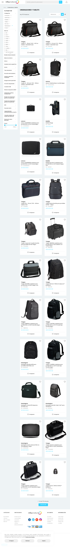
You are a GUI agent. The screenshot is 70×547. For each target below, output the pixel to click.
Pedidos (49, 521)
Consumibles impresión (17, 519)
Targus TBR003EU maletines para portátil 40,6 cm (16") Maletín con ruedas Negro (54, 244)
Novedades (6, 516)
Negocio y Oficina (16, 522)
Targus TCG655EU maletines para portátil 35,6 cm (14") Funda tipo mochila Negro (54, 366)
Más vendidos (7, 520)
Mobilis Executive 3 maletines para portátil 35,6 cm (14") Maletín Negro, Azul (55, 164)
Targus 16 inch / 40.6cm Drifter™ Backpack (54, 486)
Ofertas (5, 518)
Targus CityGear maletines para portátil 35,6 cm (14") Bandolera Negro (30, 486)
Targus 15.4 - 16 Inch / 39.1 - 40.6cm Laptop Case (30, 204)
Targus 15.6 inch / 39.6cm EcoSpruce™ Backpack (55, 284)
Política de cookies (60, 522)
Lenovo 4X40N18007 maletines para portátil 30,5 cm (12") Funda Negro (30, 123)
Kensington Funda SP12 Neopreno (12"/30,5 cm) (29, 406)
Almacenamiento (18, 524)
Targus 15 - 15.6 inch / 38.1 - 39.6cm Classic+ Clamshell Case (30, 83)
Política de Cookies (30, 537)
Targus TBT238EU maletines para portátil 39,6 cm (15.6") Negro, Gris (29, 284)
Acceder (49, 516)
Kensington (24, 362)
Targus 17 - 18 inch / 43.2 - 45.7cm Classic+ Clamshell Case (29, 44)
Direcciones (50, 520)
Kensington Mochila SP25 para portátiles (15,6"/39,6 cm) (28, 365)
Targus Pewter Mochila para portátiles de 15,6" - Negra (55, 204)
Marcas (5, 521)
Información (50, 518)
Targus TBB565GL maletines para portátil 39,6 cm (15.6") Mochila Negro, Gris (30, 325)
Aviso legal (60, 516)
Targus (23, 41)
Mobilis (48, 121)
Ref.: (22, 46)
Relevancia (55, 14)
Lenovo (48, 81)
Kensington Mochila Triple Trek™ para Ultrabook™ (55, 406)
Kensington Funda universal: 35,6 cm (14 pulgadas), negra (30, 445)
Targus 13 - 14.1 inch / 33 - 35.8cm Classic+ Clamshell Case (54, 44)
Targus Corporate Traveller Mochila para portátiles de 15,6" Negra (30, 243)
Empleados (50, 523)
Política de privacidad (60, 519)
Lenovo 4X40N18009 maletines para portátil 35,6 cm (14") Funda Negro (30, 163)
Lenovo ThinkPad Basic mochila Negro (55, 83)
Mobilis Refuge (49, 123)
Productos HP (17, 516)
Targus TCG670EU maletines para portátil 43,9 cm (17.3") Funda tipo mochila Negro (54, 325)
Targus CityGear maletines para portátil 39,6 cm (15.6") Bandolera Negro (54, 446)
